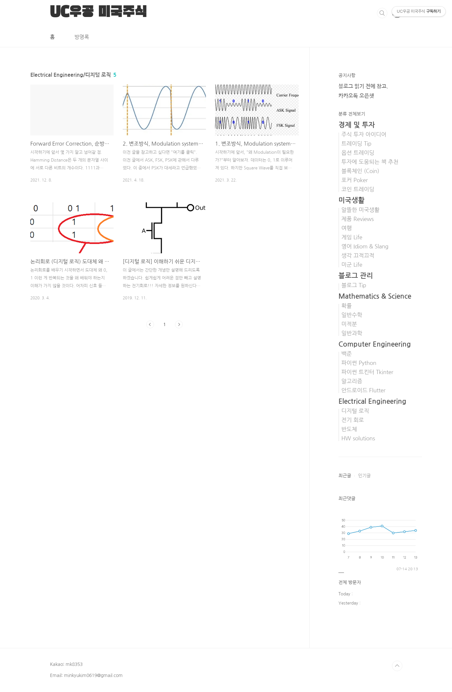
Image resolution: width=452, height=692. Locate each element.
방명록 (81, 36)
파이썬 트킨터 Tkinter (367, 372)
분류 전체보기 (351, 114)
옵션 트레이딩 (357, 152)
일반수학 (351, 315)
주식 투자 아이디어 (363, 134)
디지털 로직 (355, 411)
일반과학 (351, 333)
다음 (179, 324)
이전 (150, 324)
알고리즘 (351, 381)
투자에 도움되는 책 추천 (369, 162)
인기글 (364, 475)
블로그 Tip (353, 285)
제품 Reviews (357, 219)
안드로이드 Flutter (363, 390)
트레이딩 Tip (356, 143)
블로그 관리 (355, 275)
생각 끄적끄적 (357, 255)
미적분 (349, 324)
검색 (382, 13)
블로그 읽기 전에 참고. (363, 86)
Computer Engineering (374, 344)
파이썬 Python (358, 363)
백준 (346, 353)
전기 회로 (352, 420)
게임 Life (351, 237)
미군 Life (351, 264)
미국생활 (351, 200)
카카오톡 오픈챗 (356, 95)
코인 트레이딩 (357, 189)
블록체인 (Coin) (360, 171)
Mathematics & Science (374, 296)
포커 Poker (354, 180)
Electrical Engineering (372, 401)
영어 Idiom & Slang (364, 246)
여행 (346, 228)
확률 (346, 305)
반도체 (349, 429)
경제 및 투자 (356, 124)
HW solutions (358, 438)
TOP (397, 666)
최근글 (344, 475)
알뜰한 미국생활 (360, 209)
